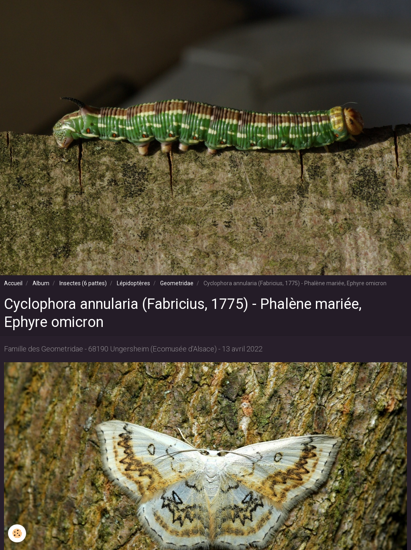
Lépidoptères (133, 283)
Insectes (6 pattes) (83, 283)
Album (41, 283)
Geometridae (176, 283)
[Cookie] (17, 533)
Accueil (13, 283)
